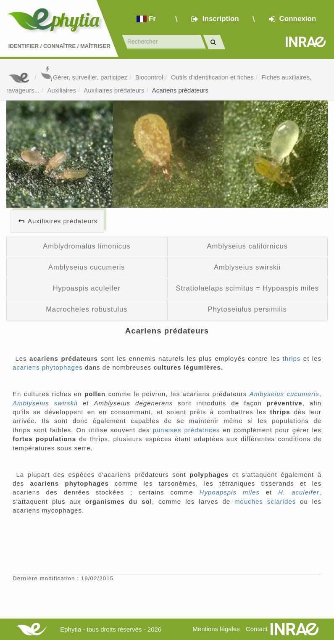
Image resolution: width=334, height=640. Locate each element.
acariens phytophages (48, 367)
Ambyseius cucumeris (284, 393)
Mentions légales (216, 628)
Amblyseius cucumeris (86, 267)
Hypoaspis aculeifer (87, 288)
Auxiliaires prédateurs (114, 90)
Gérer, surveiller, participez (84, 77)
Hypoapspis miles (230, 492)
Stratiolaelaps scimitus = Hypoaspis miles (247, 288)
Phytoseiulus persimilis (247, 309)
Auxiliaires (61, 90)
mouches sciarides (265, 501)
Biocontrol (149, 77)
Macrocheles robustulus (86, 309)
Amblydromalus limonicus (86, 246)
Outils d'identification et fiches (212, 77)
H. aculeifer (298, 492)
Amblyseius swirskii (247, 267)
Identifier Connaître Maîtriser (59, 46)
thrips (292, 358)
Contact (257, 628)
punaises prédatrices (186, 430)
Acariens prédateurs (180, 90)
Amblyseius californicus (247, 246)
